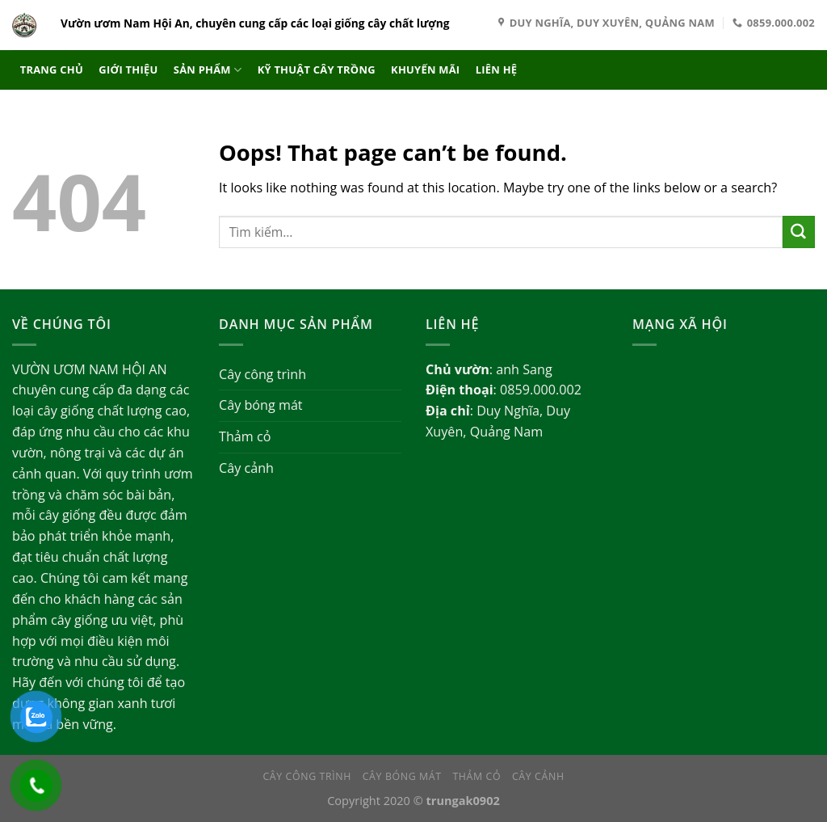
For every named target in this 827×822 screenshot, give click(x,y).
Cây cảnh (246, 468)
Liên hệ (497, 69)
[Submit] (799, 232)
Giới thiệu (128, 69)
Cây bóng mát (261, 405)
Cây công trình (262, 374)
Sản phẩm (207, 70)
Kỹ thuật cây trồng (317, 69)
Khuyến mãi (425, 69)
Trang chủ (51, 69)
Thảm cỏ (245, 436)
